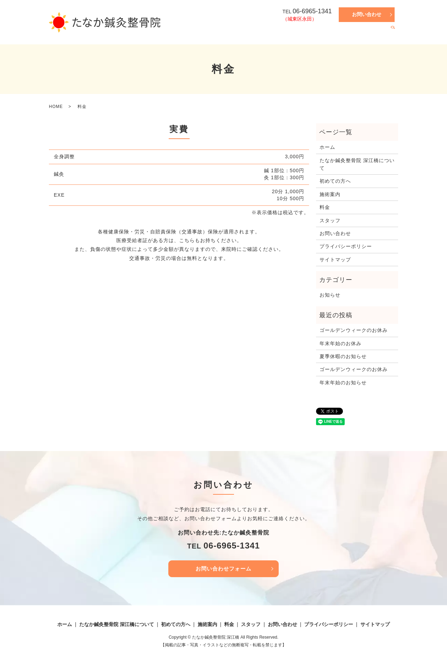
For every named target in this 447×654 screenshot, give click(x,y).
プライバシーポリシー (346, 246)
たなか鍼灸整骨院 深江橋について (245, 33)
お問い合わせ (366, 14)
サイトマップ (335, 259)
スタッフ (375, 33)
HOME (56, 106)
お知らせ (330, 295)
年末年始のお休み (340, 343)
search (393, 33)
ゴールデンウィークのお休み (354, 330)
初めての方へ (303, 33)
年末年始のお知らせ (343, 382)
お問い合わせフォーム (223, 569)
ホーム (195, 33)
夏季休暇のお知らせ (343, 356)
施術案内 (334, 33)
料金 (354, 33)
